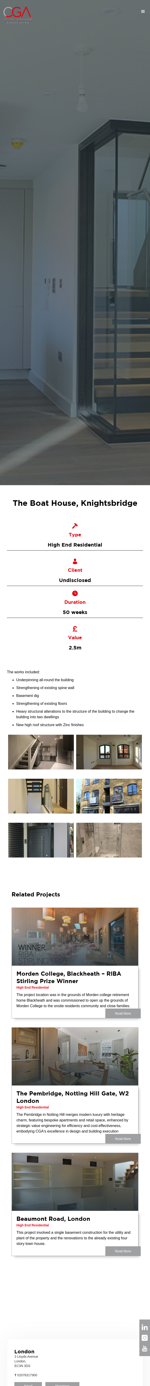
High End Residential (32, 987)
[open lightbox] (41, 752)
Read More (123, 1013)
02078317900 (25, 1375)
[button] (143, 12)
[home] (16, 15)
